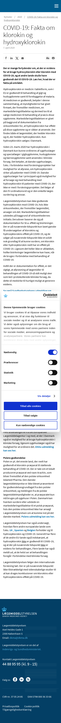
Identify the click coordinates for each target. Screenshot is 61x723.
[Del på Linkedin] (11, 58)
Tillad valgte (30, 415)
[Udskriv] (53, 58)
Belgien (31, 530)
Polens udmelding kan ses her (37, 516)
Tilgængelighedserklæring (16, 709)
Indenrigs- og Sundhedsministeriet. (21, 649)
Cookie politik (31, 706)
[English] (42, 6)
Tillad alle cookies (30, 405)
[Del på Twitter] (17, 58)
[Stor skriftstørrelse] (47, 58)
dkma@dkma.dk (19, 637)
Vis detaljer (44, 396)
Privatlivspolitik (10, 706)
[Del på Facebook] (5, 58)
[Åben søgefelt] (50, 6)
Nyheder (8, 16)
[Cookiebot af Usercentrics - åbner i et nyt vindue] (43, 296)
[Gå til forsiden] (16, 6)
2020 (19, 16)
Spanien (18, 530)
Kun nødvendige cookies (30, 425)
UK (11, 530)
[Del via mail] (22, 58)
